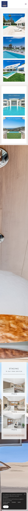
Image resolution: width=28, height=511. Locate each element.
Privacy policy (6, 502)
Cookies (14, 502)
